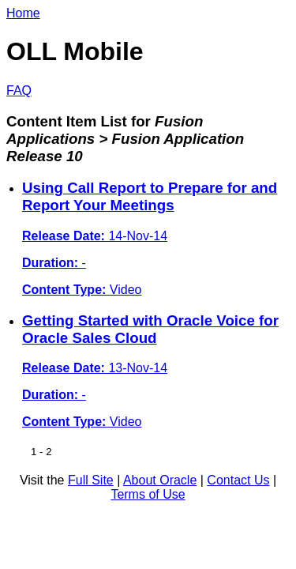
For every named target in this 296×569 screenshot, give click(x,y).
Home (23, 13)
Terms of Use (148, 494)
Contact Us (238, 480)
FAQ (19, 90)
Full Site (91, 480)
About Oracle (160, 480)
